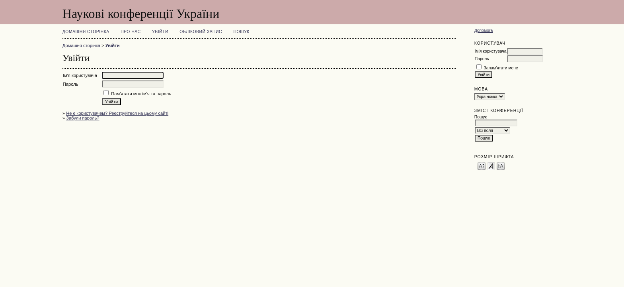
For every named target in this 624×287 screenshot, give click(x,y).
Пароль (482, 59)
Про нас (131, 31)
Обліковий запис (200, 31)
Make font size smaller (482, 165)
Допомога (483, 30)
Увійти (160, 31)
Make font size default (491, 165)
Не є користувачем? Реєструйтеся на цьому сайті (117, 113)
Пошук (242, 31)
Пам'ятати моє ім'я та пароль (141, 93)
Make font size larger (501, 165)
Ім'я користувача (491, 51)
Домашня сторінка (85, 31)
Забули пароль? (82, 118)
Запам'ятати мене (501, 68)
